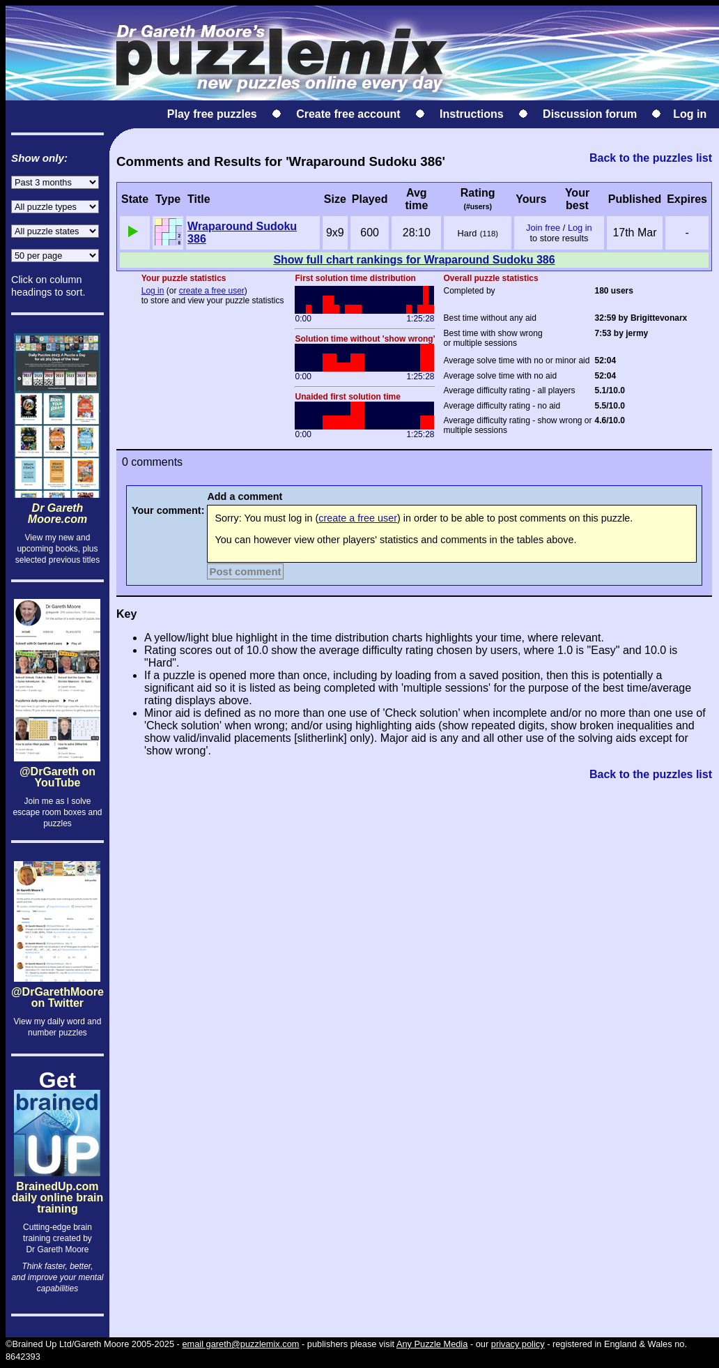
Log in (689, 114)
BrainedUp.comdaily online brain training (57, 1186)
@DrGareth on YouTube (57, 791)
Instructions (472, 114)
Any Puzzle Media (431, 1344)
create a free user (212, 291)
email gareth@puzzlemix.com (240, 1344)
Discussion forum (590, 114)
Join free (543, 227)
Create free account (348, 114)
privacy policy (518, 1344)
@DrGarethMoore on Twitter (57, 1006)
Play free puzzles (212, 114)
